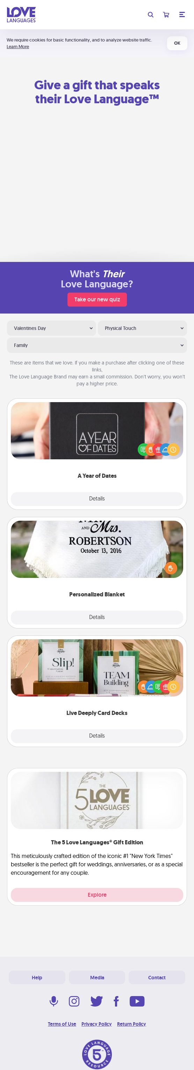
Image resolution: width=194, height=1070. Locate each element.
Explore (97, 894)
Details (97, 499)
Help (37, 977)
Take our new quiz (97, 299)
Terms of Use (62, 1024)
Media (97, 977)
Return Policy (131, 1024)
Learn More (18, 47)
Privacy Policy (96, 1024)
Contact (157, 977)
